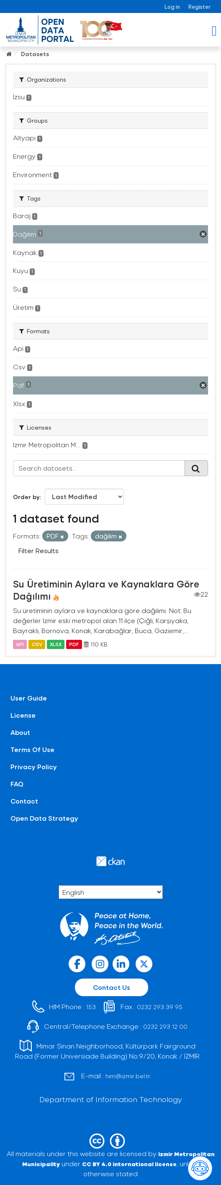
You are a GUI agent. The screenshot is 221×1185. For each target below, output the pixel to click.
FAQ (16, 783)
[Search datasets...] (99, 468)
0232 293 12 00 (165, 1026)
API (20, 644)
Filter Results (38, 550)
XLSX (56, 644)
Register (199, 6)
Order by (26, 497)
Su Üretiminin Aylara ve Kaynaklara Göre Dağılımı (106, 589)
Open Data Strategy (44, 818)
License (23, 715)
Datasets (35, 54)
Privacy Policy (33, 766)
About (20, 732)
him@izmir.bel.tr (127, 1076)
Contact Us (111, 987)
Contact (24, 800)
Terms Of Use (32, 749)
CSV (37, 644)
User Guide (28, 697)
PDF (74, 644)
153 (91, 1007)
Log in (172, 6)
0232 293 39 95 (159, 1007)
